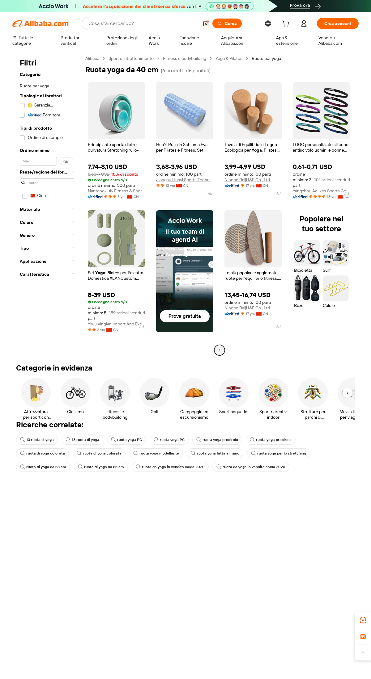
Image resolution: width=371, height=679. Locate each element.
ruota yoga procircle (217, 439)
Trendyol (259, 645)
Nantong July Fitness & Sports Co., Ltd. (116, 190)
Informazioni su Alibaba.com (324, 510)
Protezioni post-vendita (105, 545)
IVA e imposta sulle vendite (181, 533)
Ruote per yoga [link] (266, 58)
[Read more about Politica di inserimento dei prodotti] (113, 655)
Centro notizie (310, 533)
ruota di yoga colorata (42, 453)
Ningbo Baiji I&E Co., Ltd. (247, 179)
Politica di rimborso (101, 521)
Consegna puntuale (102, 533)
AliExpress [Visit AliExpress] (89, 645)
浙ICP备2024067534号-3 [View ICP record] (335, 667)
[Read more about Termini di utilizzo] (295, 655)
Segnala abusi (25, 557)
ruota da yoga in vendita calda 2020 (170, 466)
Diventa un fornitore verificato (255, 533)
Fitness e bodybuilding (184, 58)
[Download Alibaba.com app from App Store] (292, 618)
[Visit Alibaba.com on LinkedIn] (309, 570)
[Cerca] (227, 23)
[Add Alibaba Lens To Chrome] (102, 618)
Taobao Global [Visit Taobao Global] (219, 645)
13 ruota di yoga (37, 439)
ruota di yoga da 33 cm (43, 466)
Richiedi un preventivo (176, 510)
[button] (206, 23)
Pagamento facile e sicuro (108, 510)
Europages (283, 645)
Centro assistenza (29, 510)
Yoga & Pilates (228, 58)
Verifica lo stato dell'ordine (37, 533)
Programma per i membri (178, 521)
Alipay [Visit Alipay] (176, 645)
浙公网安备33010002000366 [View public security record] (273, 667)
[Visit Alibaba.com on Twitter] (318, 570)
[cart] (287, 24)
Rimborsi (20, 545)
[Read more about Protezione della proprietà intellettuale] (187, 655)
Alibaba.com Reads (173, 545)
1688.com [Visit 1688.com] (113, 645)
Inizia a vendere (240, 510)
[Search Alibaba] (143, 23)
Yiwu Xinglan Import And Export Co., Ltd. (116, 323)
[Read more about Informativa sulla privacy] (251, 655)
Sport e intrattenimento (131, 58)
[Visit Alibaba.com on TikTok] (346, 570)
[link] (363, 620)
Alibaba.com (254, 618)
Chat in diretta (26, 521)
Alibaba (92, 58)
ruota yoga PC (126, 439)
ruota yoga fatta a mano (215, 453)
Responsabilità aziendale (320, 521)
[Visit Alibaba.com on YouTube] (336, 570)
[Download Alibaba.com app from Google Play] (338, 618)
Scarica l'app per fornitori (250, 557)
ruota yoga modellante (156, 453)
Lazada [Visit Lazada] (194, 645)
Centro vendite (240, 521)
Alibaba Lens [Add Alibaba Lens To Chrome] (43, 618)
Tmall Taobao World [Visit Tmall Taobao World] (146, 645)
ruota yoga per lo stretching (278, 453)
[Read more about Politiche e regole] (29, 655)
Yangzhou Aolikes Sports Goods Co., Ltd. (321, 190)
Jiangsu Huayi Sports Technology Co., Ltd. (184, 179)
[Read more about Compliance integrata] (337, 655)
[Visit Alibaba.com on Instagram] (327, 570)
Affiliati (232, 545)
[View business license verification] (239, 667)
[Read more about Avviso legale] (63, 655)
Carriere (305, 545)
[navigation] (47, 205)
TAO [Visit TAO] (242, 645)
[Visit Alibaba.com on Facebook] (299, 570)
